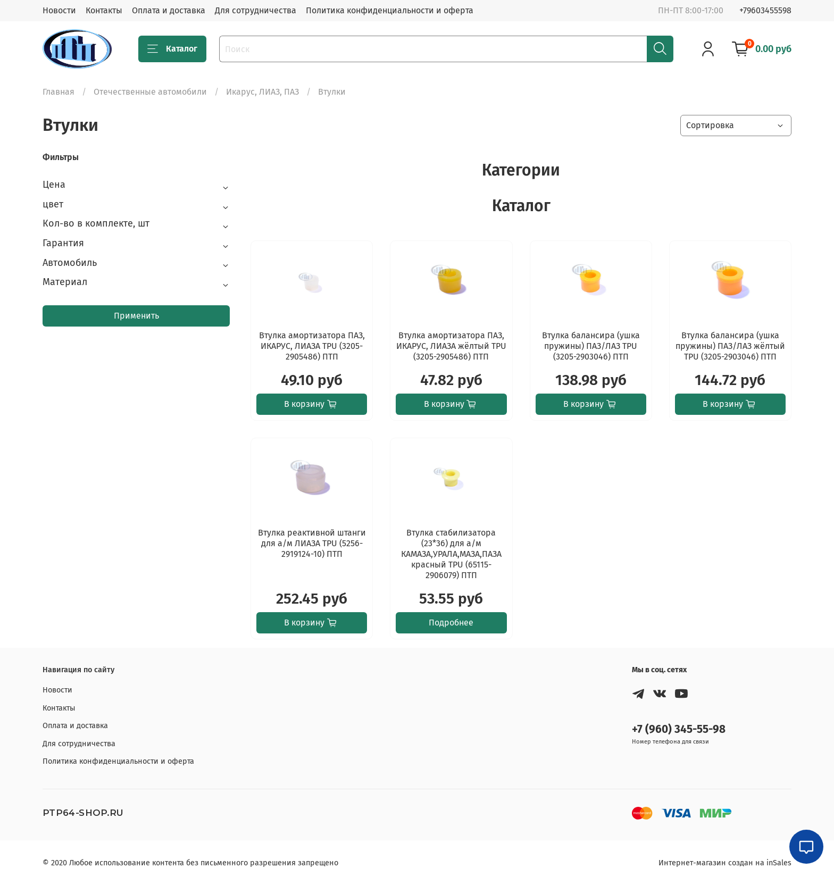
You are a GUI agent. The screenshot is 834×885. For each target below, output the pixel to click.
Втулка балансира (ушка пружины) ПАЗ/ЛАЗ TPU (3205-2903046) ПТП (591, 346)
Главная (58, 92)
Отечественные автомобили (150, 92)
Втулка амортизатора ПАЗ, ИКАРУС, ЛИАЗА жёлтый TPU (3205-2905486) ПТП (451, 346)
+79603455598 (765, 10)
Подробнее (451, 622)
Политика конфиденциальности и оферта (389, 10)
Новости (59, 10)
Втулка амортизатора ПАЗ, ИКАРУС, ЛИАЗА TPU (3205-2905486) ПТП (312, 346)
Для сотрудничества (255, 10)
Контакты (104, 10)
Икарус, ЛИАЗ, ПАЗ (262, 92)
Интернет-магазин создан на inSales (724, 862)
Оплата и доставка (168, 10)
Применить (136, 316)
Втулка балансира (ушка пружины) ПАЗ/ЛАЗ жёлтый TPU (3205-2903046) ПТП (730, 346)
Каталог (172, 49)
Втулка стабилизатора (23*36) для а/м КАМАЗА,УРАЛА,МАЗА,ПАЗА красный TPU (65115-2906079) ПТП (451, 554)
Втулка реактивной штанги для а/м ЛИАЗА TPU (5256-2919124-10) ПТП (312, 543)
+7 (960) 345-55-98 (678, 729)
